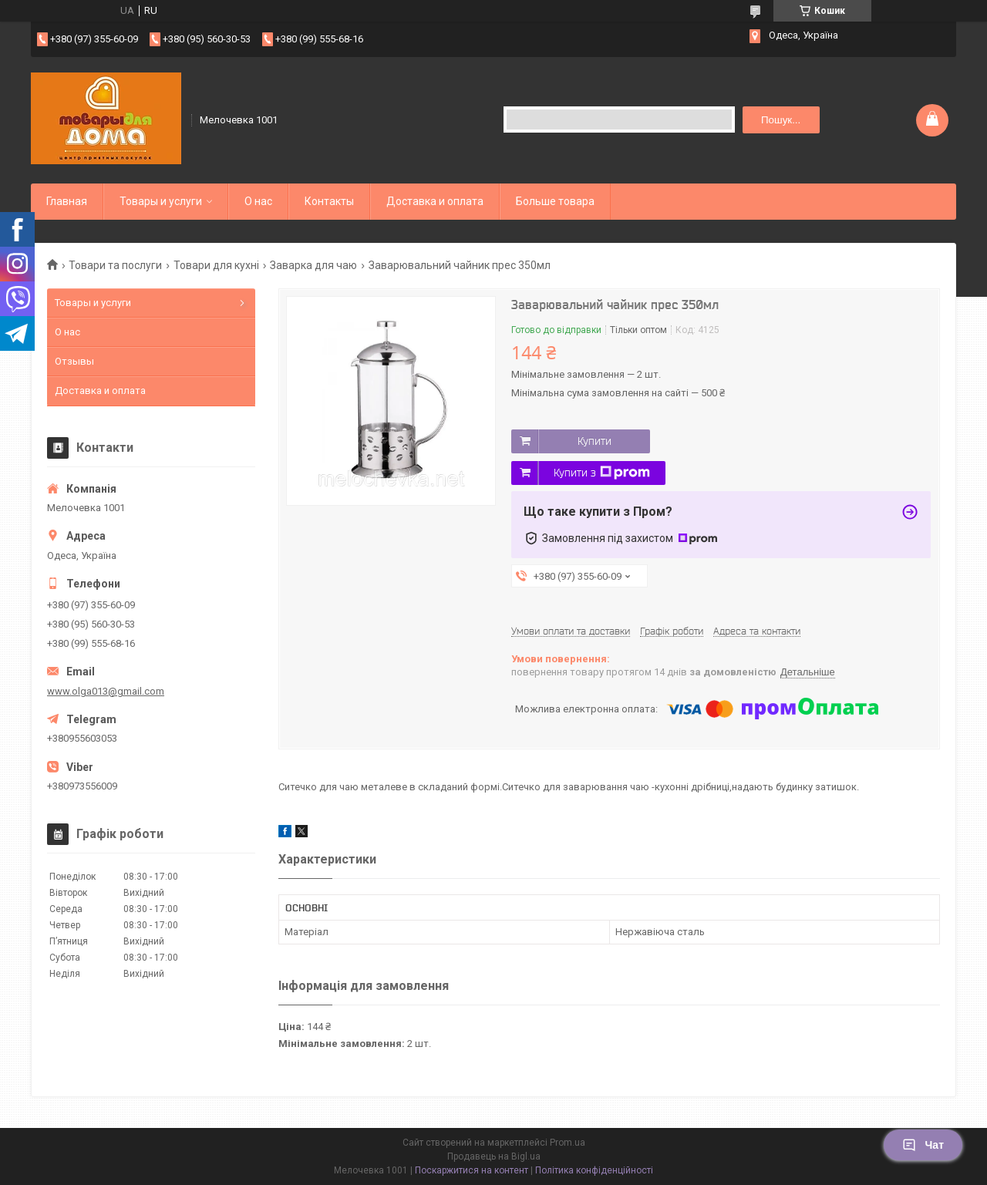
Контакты (329, 201)
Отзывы (74, 361)
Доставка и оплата (434, 201)
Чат (923, 1145)
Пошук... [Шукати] (780, 120)
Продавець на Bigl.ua (494, 1156)
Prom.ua (567, 1142)
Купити (594, 441)
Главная (66, 201)
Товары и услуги (161, 201)
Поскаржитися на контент (471, 1170)
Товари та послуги (115, 265)
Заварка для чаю (313, 265)
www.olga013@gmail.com (105, 691)
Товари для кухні (216, 265)
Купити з (602, 473)
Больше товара (555, 201)
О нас (258, 201)
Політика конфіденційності (594, 1170)
